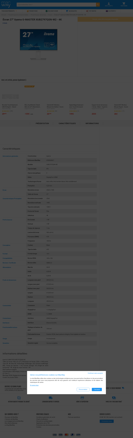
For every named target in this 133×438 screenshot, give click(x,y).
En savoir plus (34, 385)
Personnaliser (83, 389)
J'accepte (97, 389)
